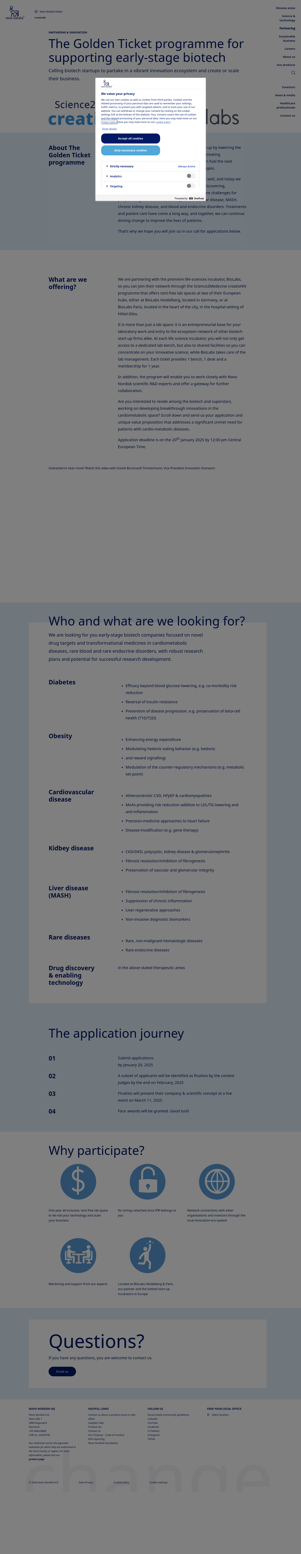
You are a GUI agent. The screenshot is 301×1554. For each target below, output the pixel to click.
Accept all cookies (130, 138)
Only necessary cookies (130, 150)
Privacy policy (109, 122)
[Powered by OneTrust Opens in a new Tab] (189, 198)
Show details (109, 128)
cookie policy (163, 122)
